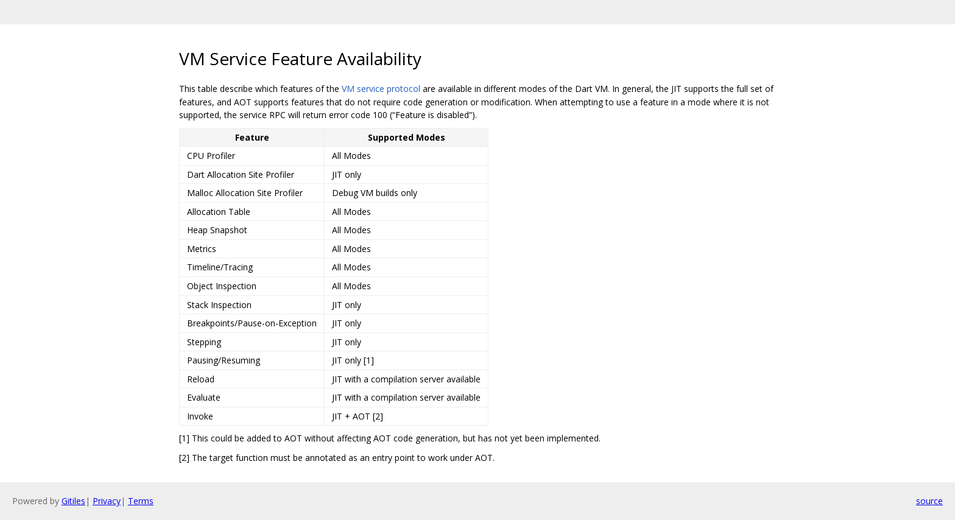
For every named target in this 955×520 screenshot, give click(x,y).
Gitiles (73, 501)
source (929, 501)
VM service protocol (381, 88)
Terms (140, 501)
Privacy (107, 501)
